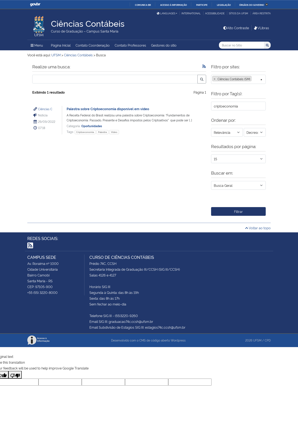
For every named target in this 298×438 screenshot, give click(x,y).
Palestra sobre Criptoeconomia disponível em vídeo (108, 108)
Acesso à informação (173, 4)
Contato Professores (130, 45)
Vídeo (114, 132)
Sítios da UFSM (238, 13)
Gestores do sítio (164, 45)
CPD (268, 340)
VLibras (261, 27)
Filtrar (238, 211)
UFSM (257, 340)
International (191, 13)
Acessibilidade (215, 13)
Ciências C (45, 109)
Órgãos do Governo (251, 4)
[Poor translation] (15, 375)
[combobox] (238, 79)
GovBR (35, 4)
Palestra (102, 132)
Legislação (224, 4)
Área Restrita (261, 13)
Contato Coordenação (93, 45)
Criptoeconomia (85, 132)
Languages (166, 13)
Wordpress (178, 340)
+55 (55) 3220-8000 (42, 292)
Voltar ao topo (258, 228)
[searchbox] (253, 79)
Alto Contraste (236, 27)
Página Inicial (61, 45)
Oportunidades (91, 126)
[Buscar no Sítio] (241, 45)
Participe (202, 4)
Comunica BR (143, 4)
